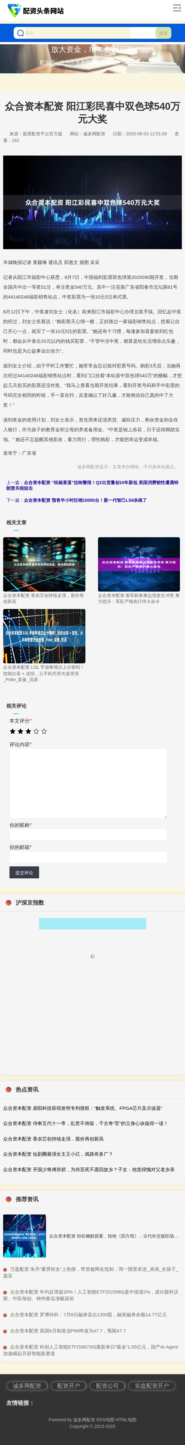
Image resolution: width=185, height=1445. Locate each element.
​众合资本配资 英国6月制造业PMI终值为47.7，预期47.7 (68, 1330)
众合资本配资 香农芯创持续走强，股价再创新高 (53, 1138)
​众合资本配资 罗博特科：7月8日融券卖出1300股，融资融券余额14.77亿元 (88, 1314)
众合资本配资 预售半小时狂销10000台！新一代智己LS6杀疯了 (85, 500)
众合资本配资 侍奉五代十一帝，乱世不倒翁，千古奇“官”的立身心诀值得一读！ (85, 1123)
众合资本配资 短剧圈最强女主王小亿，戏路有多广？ (58, 1154)
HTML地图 (126, 1419)
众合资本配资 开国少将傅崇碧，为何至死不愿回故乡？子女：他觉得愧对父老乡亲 (89, 1169)
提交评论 (24, 872)
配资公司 (107, 1386)
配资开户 (68, 1386)
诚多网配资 (27, 1386)
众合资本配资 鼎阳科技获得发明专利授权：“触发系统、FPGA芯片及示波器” (82, 1108)
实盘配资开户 (152, 1386)
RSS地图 (105, 1419)
